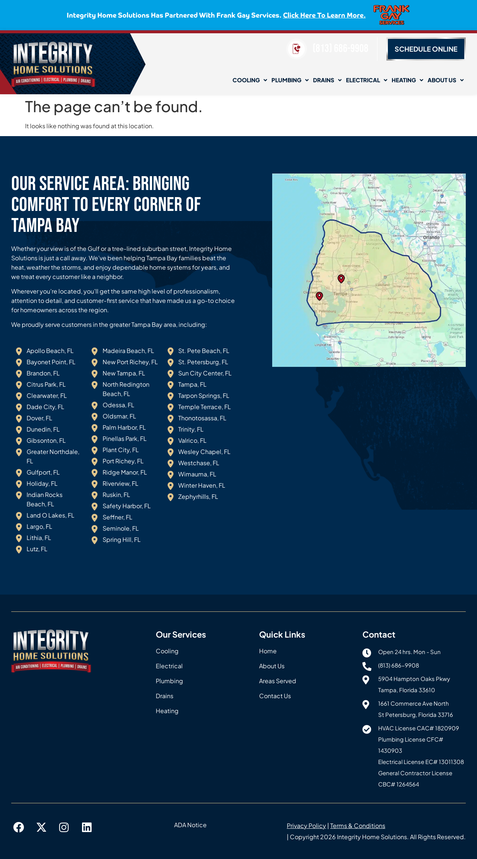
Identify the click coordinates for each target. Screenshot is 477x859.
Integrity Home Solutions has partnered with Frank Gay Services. (216, 15)
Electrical (366, 80)
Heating (407, 80)
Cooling (250, 80)
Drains (327, 80)
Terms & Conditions (357, 825)
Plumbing (290, 80)
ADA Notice (190, 825)
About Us (446, 80)
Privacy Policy (306, 825)
